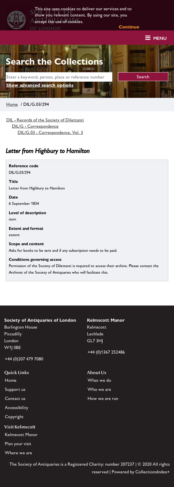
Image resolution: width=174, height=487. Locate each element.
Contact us (15, 398)
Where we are (18, 452)
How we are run (103, 398)
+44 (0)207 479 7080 (24, 359)
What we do (99, 380)
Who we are (99, 389)
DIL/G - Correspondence (35, 126)
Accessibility (16, 407)
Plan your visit (18, 443)
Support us (15, 389)
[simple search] (59, 77)
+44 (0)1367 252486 (106, 352)
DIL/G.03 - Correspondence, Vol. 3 (50, 132)
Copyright (14, 416)
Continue (129, 27)
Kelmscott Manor (21, 434)
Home (12, 104)
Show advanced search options (39, 85)
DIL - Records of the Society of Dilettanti (45, 120)
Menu (160, 38)
